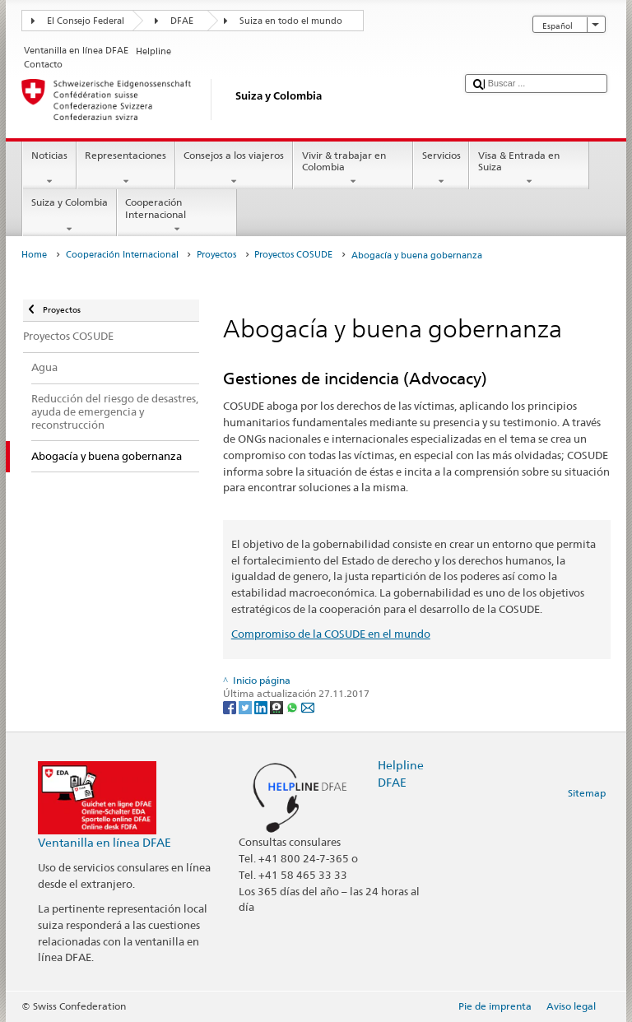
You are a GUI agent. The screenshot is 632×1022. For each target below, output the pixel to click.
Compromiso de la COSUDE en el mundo (330, 633)
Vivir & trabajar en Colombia (353, 168)
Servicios (441, 168)
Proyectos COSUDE (293, 254)
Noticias (49, 168)
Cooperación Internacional (177, 215)
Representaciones (125, 168)
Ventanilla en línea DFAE (104, 842)
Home (34, 254)
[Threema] (278, 707)
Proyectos (216, 254)
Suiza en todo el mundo (290, 21)
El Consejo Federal (85, 21)
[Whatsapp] (293, 707)
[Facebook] (231, 707)
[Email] (307, 707)
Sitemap (587, 793)
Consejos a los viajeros (234, 168)
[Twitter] (246, 707)
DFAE (181, 21)
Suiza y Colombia (69, 215)
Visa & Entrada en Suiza (529, 168)
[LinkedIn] (262, 707)
